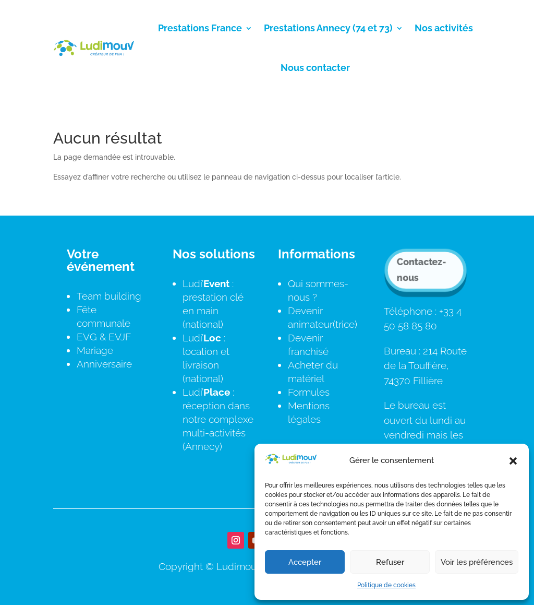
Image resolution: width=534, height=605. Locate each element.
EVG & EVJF (104, 336)
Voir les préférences (477, 562)
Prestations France (200, 27)
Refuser (390, 562)
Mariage (95, 350)
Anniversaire (104, 364)
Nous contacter (315, 67)
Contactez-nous (421, 269)
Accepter (304, 562)
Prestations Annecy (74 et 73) (328, 27)
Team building (109, 296)
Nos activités (444, 27)
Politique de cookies (386, 585)
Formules (309, 392)
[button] (513, 461)
